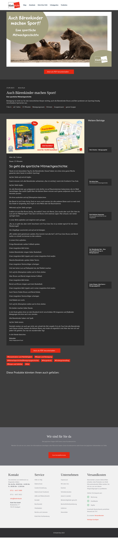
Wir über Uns (65, 498)
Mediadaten (38, 522)
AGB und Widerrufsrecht (42, 510)
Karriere (63, 502)
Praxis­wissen (45, 13)
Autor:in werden (66, 510)
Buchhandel (38, 518)
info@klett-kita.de (18, 513)
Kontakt (37, 514)
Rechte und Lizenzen (41, 527)
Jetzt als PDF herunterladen (59, 82)
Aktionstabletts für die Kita (44, 421)
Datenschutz (38, 498)
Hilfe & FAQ (38, 494)
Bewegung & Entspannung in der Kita (71, 422)
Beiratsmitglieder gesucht (69, 514)
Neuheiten (72, 5)
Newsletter (64, 527)
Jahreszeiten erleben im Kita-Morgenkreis (18, 422)
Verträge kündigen (93, 534)
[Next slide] (81, 411)
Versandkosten (99, 530)
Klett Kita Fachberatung (42, 531)
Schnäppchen (61, 5)
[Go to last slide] (9, 411)
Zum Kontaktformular (59, 470)
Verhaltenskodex (66, 506)
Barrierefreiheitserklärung (69, 518)
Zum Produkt (16, 434)
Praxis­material (28, 13)
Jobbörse (63, 522)
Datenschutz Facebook (42, 506)
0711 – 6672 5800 (18, 505)
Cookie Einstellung (40, 502)
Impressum (64, 494)
